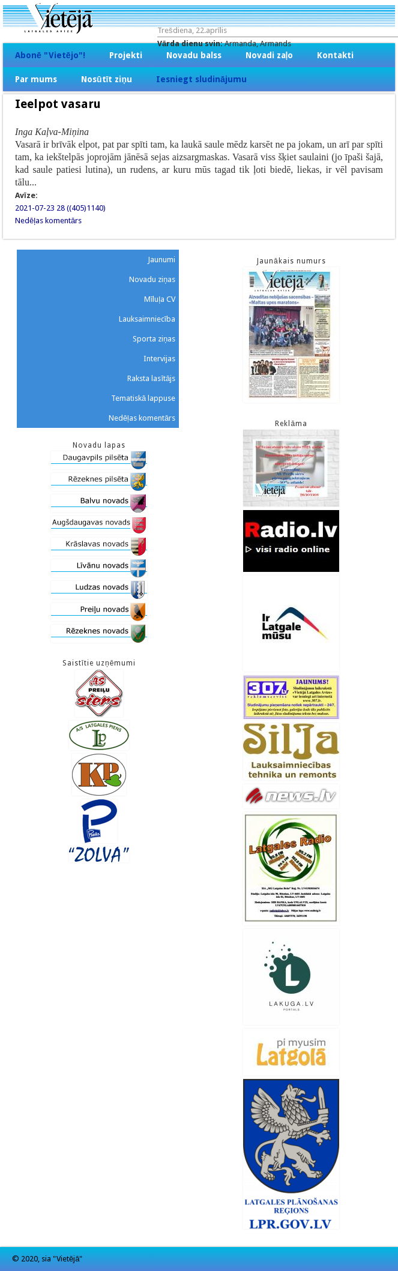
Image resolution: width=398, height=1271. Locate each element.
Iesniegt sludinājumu (201, 79)
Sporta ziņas (154, 338)
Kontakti (335, 55)
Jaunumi (161, 259)
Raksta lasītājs (151, 378)
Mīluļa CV (160, 299)
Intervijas (159, 358)
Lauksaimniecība (147, 318)
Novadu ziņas (152, 279)
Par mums (36, 79)
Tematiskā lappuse (143, 398)
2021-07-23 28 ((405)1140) (60, 207)
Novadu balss (194, 55)
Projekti (125, 55)
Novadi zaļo (270, 55)
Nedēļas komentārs (48, 220)
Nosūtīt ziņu (106, 79)
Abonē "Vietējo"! (50, 55)
